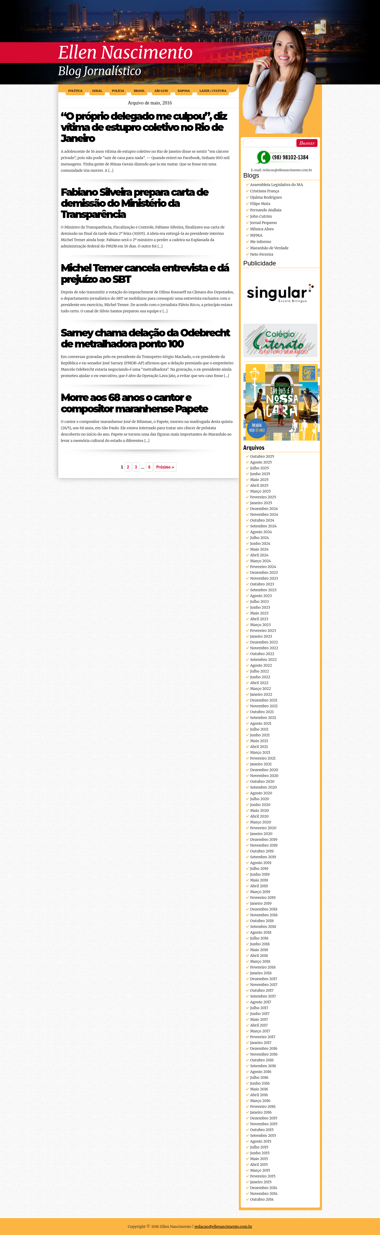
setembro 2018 (263, 926)
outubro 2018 (262, 920)
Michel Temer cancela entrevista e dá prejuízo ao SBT (145, 273)
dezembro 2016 (263, 1048)
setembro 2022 (263, 659)
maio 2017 (259, 1019)
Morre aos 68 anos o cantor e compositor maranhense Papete (134, 403)
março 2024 (260, 561)
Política (75, 91)
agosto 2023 (261, 595)
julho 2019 (259, 868)
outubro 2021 (262, 711)
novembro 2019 (264, 845)
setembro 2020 (263, 787)
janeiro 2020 (261, 833)
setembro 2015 (263, 1135)
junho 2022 (260, 677)
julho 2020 (259, 799)
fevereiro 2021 (263, 758)
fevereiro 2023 (263, 630)
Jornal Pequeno (263, 222)
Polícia (118, 91)
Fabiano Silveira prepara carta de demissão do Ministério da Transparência (134, 203)
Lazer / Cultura (213, 91)
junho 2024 (260, 543)
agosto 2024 (261, 532)
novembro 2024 (264, 514)
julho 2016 (259, 1077)
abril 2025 (259, 485)
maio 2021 (259, 740)
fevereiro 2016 (263, 1106)
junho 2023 (260, 607)
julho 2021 (259, 729)
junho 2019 (260, 874)
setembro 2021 (263, 717)
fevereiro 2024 (263, 566)
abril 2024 (259, 555)
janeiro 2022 (261, 694)
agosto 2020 (261, 793)
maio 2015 (259, 1158)
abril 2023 (259, 619)
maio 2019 (259, 880)
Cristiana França (264, 191)
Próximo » (165, 467)
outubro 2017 (262, 990)
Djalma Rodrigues (266, 197)
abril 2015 (259, 1164)
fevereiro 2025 (263, 497)
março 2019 (260, 891)
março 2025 (260, 491)
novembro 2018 (264, 915)
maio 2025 (259, 479)
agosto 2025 (261, 462)
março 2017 (260, 1031)
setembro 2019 (263, 857)
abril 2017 (259, 1025)
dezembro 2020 (264, 769)
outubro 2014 (262, 1199)
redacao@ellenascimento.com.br (223, 1226)
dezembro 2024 (264, 508)
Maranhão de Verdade (269, 248)
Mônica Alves (262, 229)
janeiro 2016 (261, 1112)
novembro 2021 (264, 706)
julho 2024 (259, 537)
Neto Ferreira (261, 254)
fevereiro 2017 (263, 1036)
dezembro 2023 (264, 572)
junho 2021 (260, 735)
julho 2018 (259, 938)
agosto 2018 (261, 932)
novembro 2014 (264, 1193)
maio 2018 (259, 949)
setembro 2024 (263, 526)
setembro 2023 (263, 590)
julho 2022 (259, 671)
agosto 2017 (260, 1002)
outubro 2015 (262, 1129)
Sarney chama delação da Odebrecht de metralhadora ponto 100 (145, 338)
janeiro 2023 (261, 636)
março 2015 (260, 1170)
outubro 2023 (262, 584)
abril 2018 (259, 955)
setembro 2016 (263, 1066)
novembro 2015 (264, 1124)
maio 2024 (259, 549)
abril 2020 (259, 816)
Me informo (260, 241)
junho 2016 (260, 1083)
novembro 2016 (264, 1054)
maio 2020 (259, 810)
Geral (97, 91)
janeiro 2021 (261, 764)
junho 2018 (260, 944)
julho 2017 (259, 1007)
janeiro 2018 (261, 973)
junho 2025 (260, 473)
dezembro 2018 (263, 909)
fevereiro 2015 (263, 1176)
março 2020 (260, 822)
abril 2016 (259, 1095)
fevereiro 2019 (263, 897)
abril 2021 (259, 746)
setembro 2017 (263, 996)
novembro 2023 (264, 578)
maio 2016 (259, 1089)
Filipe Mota (260, 203)
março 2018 (260, 961)
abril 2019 (259, 886)
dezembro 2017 (263, 978)
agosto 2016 (261, 1071)
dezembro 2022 (264, 642)
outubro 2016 (262, 1060)
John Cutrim (261, 216)
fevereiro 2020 (263, 828)
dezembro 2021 (263, 700)
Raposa (184, 91)
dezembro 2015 (263, 1118)
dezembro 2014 (263, 1187)
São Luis (161, 91)
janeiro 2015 (261, 1182)
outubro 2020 (262, 781)
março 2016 (260, 1100)
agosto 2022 (261, 665)
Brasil (139, 91)
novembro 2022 (264, 648)
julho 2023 (259, 601)
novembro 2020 (264, 775)
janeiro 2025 (261, 502)
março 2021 (260, 752)
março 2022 (260, 688)
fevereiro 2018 (263, 967)
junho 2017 (260, 1013)
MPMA (256, 235)
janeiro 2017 (261, 1042)
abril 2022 (259, 682)
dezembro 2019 (263, 839)
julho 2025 (259, 468)
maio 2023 (259, 613)
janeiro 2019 (261, 903)
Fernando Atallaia (266, 210)
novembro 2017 (263, 984)
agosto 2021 (261, 723)
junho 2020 (260, 804)
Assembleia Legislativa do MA (276, 184)
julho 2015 (259, 1147)
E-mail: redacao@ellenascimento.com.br (281, 170)
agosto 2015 (260, 1141)
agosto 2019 (260, 862)
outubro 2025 (262, 456)
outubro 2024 (262, 520)
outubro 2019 (262, 851)
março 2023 (260, 624)
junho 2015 (260, 1153)
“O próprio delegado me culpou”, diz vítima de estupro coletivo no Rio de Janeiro (144, 127)
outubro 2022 (262, 653)
